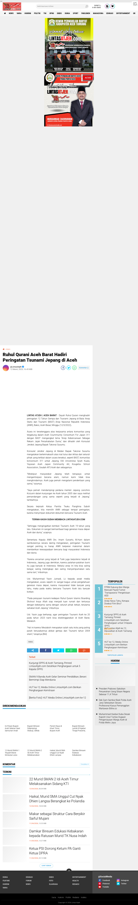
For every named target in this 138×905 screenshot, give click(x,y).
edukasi (109, 13)
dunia (67, 13)
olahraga (53, 884)
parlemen (85, 13)
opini (51, 13)
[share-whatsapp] (74, 368)
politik (37, 13)
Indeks (83, 897)
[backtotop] (69, 871)
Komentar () (84, 368)
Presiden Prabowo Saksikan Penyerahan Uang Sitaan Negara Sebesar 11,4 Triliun (114, 691)
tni (45, 13)
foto (51, 881)
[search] (62, 6)
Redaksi (76, 897)
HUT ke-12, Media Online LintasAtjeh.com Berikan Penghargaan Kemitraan (116, 645)
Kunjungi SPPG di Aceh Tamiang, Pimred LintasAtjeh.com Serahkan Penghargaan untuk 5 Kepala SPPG (118, 620)
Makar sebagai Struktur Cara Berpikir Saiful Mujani (57, 816)
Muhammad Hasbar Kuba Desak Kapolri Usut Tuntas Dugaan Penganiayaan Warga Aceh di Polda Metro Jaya (114, 718)
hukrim (28, 13)
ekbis (59, 13)
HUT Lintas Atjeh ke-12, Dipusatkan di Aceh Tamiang (118, 629)
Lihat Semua (46, 866)
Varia (54, 897)
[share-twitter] (69, 368)
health (75, 881)
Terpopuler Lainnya (115, 655)
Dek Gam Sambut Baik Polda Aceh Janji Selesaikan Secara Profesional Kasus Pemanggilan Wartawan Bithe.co (115, 704)
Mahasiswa (98, 13)
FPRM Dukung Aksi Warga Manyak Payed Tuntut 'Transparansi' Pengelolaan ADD (117, 591)
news (11, 13)
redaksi (75, 884)
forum (29, 881)
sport (75, 13)
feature (6, 881)
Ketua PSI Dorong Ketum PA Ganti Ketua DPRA (55, 850)
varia (19, 13)
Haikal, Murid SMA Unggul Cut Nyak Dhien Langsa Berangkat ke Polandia (56, 798)
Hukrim (61, 897)
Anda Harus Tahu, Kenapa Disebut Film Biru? (116, 602)
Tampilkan (85, 764)
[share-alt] (32, 650)
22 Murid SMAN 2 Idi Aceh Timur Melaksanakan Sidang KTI (54, 781)
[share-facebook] (63, 368)
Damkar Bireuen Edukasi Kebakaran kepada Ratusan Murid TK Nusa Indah (58, 833)
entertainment (123, 13)
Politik (68, 897)
